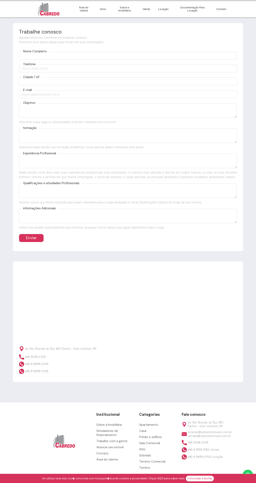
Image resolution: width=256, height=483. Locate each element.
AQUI (160, 478)
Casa (142, 431)
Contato (221, 9)
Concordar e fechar (199, 478)
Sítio (142, 449)
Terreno (144, 468)
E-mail (27, 90)
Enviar (31, 237)
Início (103, 9)
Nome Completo (35, 51)
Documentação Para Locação (192, 9)
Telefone (29, 64)
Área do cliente (83, 9)
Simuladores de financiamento (107, 433)
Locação (163, 9)
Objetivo (29, 102)
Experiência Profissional (39, 153)
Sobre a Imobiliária (124, 9)
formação (30, 128)
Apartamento (148, 425)
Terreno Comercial (152, 461)
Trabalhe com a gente (111, 441)
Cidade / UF (31, 77)
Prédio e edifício (150, 437)
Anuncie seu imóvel (110, 447)
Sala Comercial (149, 443)
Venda (146, 9)
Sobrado (145, 455)
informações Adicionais (39, 208)
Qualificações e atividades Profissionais (51, 183)
